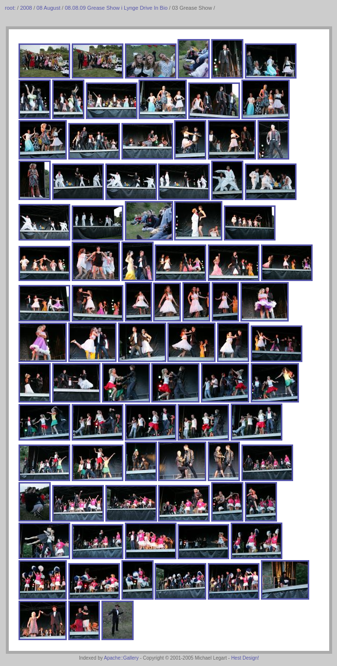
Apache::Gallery (121, 658)
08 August (48, 8)
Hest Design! (245, 658)
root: (11, 8)
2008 (26, 8)
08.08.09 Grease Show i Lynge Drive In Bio (116, 8)
